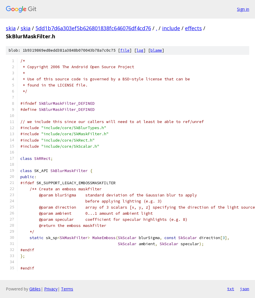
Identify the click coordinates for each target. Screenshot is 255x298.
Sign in (243, 9)
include (171, 28)
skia (11, 28)
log (140, 50)
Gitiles (35, 289)
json (244, 288)
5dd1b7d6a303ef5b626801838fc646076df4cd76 (93, 28)
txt (230, 288)
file (125, 50)
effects (193, 28)
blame (156, 50)
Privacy (51, 289)
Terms (67, 289)
